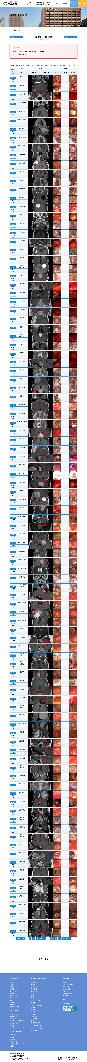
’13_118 (12, 862)
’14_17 (12, 86)
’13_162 (12, 483)
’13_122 (12, 828)
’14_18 (12, 77)
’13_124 (12, 810)
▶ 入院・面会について (16, 1031)
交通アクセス (13, 1004)
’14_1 (13, 224)
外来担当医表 (13, 1016)
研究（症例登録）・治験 (15, 991)
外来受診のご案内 (14, 1014)
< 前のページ (16, 37)
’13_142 (12, 655)
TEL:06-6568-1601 (18, 1060)
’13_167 (12, 440)
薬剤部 (33, 1009)
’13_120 (12, 845)
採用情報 (65, 3)
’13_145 (12, 629)
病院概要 (12, 989)
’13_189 (12, 250)
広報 (11, 998)
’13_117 (12, 871)
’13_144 (12, 638)
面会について (13, 1039)
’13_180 (12, 328)
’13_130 (12, 759)
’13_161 (12, 491)
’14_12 (12, 129)
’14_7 (13, 172)
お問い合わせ (82, 3)
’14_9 (13, 155)
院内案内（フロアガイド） (16, 1002)
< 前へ (19, 939)
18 (63, 939)
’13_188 (12, 259)
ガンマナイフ (66, 995)
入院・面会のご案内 (47, 3)
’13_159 (12, 509)
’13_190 (12, 241)
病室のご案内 (13, 1041)
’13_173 (12, 388)
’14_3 (13, 207)
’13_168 (12, 431)
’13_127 (12, 785)
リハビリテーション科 (36, 1000)
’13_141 (12, 664)
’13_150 (12, 586)
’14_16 (12, 95)
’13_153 (12, 560)
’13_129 (12, 767)
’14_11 (12, 138)
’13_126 (12, 793)
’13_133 (12, 733)
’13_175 (12, 371)
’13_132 (12, 741)
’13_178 (12, 345)
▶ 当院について (14, 979)
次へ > (68, 939)
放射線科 (33, 998)
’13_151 (12, 578)
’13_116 (12, 879)
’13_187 (12, 267)
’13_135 (12, 716)
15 (52, 939)
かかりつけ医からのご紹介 (16, 1021)
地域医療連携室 (74, 3)
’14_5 (13, 190)
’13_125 (12, 802)
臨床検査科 (34, 1018)
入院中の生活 (13, 1037)
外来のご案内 (14, 1010)
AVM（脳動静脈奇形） (68, 984)
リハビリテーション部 (36, 1005)
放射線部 (33, 1020)
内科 (32, 993)
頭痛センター (34, 1030)
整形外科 (33, 984)
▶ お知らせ (66, 999)
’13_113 (12, 905)
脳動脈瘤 (65, 982)
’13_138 (12, 690)
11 (37, 939)
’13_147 (12, 612)
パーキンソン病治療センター (38, 1028)
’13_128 (12, 776)
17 (59, 939)
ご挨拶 (11, 982)
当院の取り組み (14, 995)
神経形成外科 (35, 987)
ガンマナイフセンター (36, 1026)
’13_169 (12, 422)
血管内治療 (66, 987)
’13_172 (12, 397)
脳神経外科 (34, 982)
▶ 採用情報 (66, 1004)
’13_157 (12, 526)
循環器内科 (34, 991)
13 (44, 939)
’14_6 (13, 181)
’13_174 (12, 379)
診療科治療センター (30, 3)
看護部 (33, 1003)
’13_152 (12, 569)
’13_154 (12, 552)
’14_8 (13, 164)
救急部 (33, 1012)
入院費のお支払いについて (17, 1044)
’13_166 (12, 448)
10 (33, 939)
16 (55, 939)
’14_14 (12, 112)
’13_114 (12, 897)
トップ (11, 30)
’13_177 (12, 353)
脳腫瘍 (64, 991)
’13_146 (12, 621)
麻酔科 (33, 995)
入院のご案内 (13, 1035)
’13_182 (12, 310)
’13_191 (12, 233)
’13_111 (12, 923)
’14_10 (12, 146)
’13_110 (12, 931)
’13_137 (12, 698)
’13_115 (12, 888)
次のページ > (70, 37)
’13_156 (12, 534)
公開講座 (12, 1000)
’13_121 (12, 836)
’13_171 (12, 405)
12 (41, 939)
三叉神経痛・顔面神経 (68, 993)
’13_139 (12, 681)
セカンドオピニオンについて (17, 1027)
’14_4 (13, 198)
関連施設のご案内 (14, 1007)
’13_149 (12, 595)
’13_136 (12, 707)
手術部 (33, 1014)
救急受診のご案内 (14, 1023)
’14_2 (13, 215)
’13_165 (12, 457)
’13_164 (12, 465)
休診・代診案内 (13, 1018)
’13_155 (12, 543)
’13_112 (12, 914)
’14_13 (12, 121)
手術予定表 (13, 987)
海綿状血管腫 (66, 989)
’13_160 (12, 500)
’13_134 (12, 724)
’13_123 (12, 819)
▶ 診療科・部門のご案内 (38, 979)
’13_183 (12, 302)
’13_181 (12, 319)
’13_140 (12, 672)
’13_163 (12, 474)
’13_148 (12, 603)
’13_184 (12, 293)
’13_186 (12, 276)
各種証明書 (13, 1025)
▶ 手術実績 (66, 979)
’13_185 (12, 284)
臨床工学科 (34, 1016)
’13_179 (12, 336)
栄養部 (33, 1007)
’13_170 (12, 414)
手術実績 (12, 984)
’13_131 (12, 750)
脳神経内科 (34, 989)
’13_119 (12, 854)
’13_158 (12, 517)
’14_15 (12, 103)
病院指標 (12, 993)
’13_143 (12, 647)
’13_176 (12, 362)
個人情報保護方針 (71, 1058)
